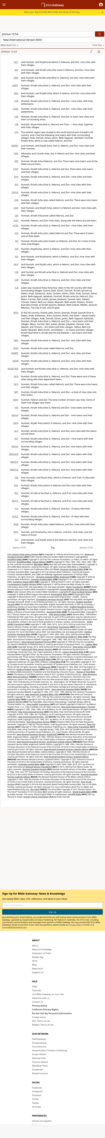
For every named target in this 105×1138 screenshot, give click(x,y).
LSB (16, 272)
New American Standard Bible (66, 689)
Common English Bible (41, 579)
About (35, 945)
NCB (16, 376)
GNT (16, 220)
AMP (16, 77)
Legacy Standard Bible (72, 652)
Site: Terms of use (41, 1020)
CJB (16, 124)
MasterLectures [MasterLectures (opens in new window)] (40, 1073)
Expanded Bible (54, 612)
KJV (16, 256)
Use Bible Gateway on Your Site (48, 994)
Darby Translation (74, 587)
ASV (16, 69)
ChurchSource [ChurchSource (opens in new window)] (39, 1046)
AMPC (15, 85)
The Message (44, 667)
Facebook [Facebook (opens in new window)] (37, 1087)
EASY (15, 169)
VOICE (15, 516)
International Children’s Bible (69, 637)
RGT (16, 485)
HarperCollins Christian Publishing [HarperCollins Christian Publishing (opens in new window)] (49, 1050)
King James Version (82, 647)
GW (16, 215)
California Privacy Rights (45, 1009)
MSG (16, 312)
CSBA (15, 108)
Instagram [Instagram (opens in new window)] (37, 1091)
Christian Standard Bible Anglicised (52, 577)
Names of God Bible (86, 672)
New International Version (31, 712)
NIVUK (15, 415)
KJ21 (16, 62)
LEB (16, 279)
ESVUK (15, 192)
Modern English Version (27, 669)
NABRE (14, 353)
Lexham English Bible (41, 659)
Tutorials (36, 990)
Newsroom (37, 968)
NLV (16, 431)
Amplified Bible (14, 559)
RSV (16, 493)
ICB (16, 233)
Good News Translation (58, 627)
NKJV (15, 423)
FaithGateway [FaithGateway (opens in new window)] (39, 1039)
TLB (16, 287)
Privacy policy (39, 1005)
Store (34, 960)
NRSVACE (13, 454)
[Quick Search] (47, 34)
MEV (16, 340)
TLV (16, 508)
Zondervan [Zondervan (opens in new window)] (37, 1069)
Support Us (37, 972)
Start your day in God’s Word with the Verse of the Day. (52, 11)
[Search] (99, 34)
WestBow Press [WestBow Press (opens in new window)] (40, 1065)
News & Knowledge (42, 949)
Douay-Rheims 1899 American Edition (78, 589)
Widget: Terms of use (43, 1024)
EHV (16, 176)
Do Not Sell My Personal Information (52, 1013)
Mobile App (38, 957)
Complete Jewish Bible (23, 582)
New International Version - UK (33, 717)
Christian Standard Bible (71, 569)
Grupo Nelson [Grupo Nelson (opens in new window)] (39, 1054)
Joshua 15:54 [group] (9, 51)
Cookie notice (39, 1017)
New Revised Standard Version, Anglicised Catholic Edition (44, 742)
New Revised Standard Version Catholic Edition (66, 749)
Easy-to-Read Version (82, 592)
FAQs (34, 986)
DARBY (14, 145)
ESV (16, 184)
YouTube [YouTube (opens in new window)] (36, 1106)
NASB (15, 360)
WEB (16, 524)
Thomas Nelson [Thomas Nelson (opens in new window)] (40, 1062)
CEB (16, 116)
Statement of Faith (41, 953)
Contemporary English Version (21, 584)
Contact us (37, 1001)
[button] (101, 5)
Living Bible (54, 662)
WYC (16, 532)
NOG (15, 348)
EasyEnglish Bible (59, 594)
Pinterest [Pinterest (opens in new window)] (36, 1095)
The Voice (34, 789)
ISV (16, 241)
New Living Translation (78, 727)
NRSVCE (14, 462)
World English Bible (82, 792)
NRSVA (14, 446)
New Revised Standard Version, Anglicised (37, 734)
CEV (16, 132)
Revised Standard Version (35, 769)
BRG (16, 93)
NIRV (15, 399)
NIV (16, 407)
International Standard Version (36, 642)
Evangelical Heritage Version (50, 599)
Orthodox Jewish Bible (28, 764)
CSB (16, 101)
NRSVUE (14, 469)
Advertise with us (41, 998)
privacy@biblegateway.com (14, 927)
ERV (16, 161)
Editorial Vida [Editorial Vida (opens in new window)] (39, 1058)
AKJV (16, 264)
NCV (16, 384)
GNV (16, 207)
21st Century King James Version (22, 554)
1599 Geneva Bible (57, 614)
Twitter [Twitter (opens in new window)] (35, 1102)
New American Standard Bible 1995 (41, 694)
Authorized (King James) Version (36, 649)
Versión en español (42, 1120)
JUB (16, 248)
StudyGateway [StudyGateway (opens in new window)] (39, 1042)
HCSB (15, 225)
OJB (16, 477)
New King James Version (38, 722)
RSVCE (15, 500)
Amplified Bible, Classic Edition (31, 562)
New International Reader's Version (78, 707)
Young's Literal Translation (36, 797)
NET (16, 392)
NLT (16, 438)
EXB (16, 200)
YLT (16, 539)
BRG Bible (38, 564)
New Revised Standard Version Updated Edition (66, 757)
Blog (34, 964)
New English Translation (38, 704)
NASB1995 (13, 368)
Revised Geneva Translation (39, 767)
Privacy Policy (75, 924)
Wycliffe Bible (74, 794)
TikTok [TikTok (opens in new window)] (35, 1099)
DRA (16, 153)
